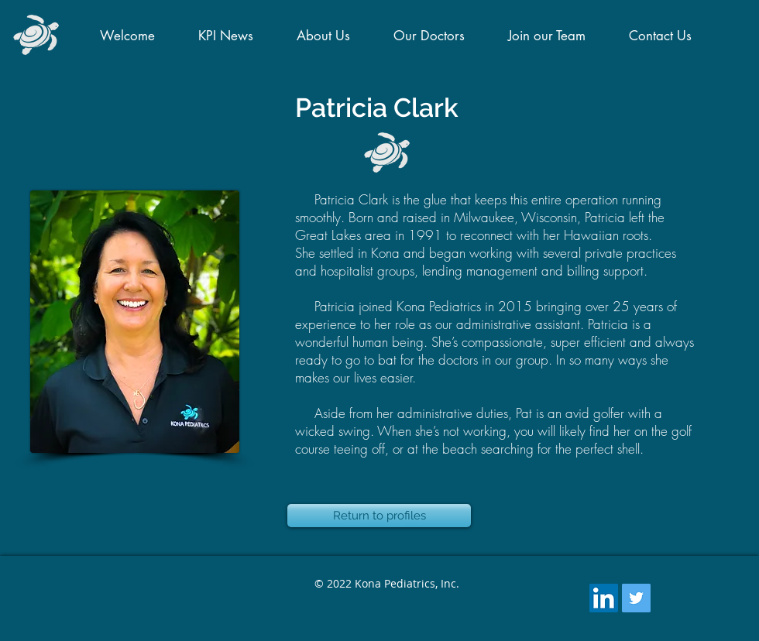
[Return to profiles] (379, 515)
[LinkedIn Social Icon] (603, 598)
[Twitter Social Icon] (636, 598)
